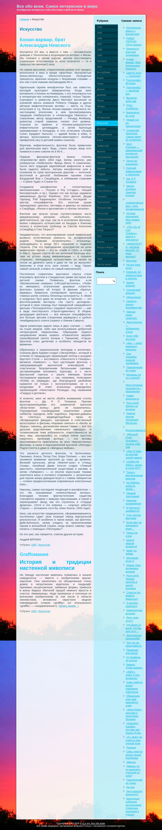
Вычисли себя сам (131, 99)
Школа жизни (104, 264)
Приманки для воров (132, 652)
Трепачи (131, 747)
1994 (99, 27)
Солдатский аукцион (133, 291)
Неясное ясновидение (133, 502)
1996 (99, 38)
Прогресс (102, 196)
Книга (100, 140)
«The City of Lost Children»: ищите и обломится (133, 233)
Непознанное (104, 157)
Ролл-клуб (102, 213)
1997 (34, 544)
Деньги (100, 89)
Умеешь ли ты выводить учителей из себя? (133, 771)
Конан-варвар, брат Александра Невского (45, 42)
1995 (99, 32)
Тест (99, 236)
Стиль (100, 230)
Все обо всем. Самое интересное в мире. (58, 6)
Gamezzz (102, 61)
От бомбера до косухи (133, 659)
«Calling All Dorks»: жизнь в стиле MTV (134, 465)
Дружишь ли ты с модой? (133, 376)
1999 (99, 55)
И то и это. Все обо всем (92, 823)
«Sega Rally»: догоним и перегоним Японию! (134, 714)
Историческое (104, 134)
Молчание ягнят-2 (132, 559)
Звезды (101, 106)
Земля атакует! (130, 284)
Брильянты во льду (132, 114)
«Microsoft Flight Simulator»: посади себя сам (133, 441)
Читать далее (68, 605)
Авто (99, 66)
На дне (130, 787)
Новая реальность (132, 397)
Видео (100, 78)
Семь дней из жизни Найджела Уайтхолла (134, 687)
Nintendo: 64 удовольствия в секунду (134, 275)
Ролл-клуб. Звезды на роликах (132, 406)
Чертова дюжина (106, 253)
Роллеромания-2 (135, 430)
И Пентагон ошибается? (133, 509)
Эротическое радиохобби (133, 637)
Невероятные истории (134, 612)
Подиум (101, 174)
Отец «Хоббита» (132, 107)
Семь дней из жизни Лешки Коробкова (134, 754)
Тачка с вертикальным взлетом (134, 475)
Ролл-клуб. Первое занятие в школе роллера (132, 582)
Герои (100, 83)
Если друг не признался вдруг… (133, 525)
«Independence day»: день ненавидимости (135, 206)
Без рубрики (103, 72)
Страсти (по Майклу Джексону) (133, 595)
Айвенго (131, 762)
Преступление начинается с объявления (134, 388)
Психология (103, 202)
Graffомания (34, 554)
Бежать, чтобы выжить (134, 666)
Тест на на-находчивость (134, 644)
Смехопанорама (106, 219)
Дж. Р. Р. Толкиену (131, 180)
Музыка (101, 151)
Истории (101, 128)
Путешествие (104, 207)
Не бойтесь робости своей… (133, 485)
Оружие (101, 168)
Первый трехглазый (132, 495)
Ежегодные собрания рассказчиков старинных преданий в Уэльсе (133, 806)
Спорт (100, 224)
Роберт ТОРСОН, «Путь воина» (134, 41)
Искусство (44, 544)
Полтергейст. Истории (134, 82)
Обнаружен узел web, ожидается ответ (133, 701)
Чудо (99, 258)
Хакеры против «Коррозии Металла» (132, 418)
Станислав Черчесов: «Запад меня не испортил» (133, 135)
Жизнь (100, 100)
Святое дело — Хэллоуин (133, 74)
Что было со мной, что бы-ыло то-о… (134, 628)
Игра (99, 111)
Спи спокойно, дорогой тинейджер (132, 358)
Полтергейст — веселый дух (133, 90)
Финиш (100, 241)
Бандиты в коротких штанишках (132, 52)
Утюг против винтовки (133, 517)
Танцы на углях (131, 534)
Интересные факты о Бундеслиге (133, 31)
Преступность (104, 190)
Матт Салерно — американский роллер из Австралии (134, 150)
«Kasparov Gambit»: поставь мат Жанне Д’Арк (133, 728)
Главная (24, 19)
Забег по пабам (131, 552)
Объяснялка (133, 297)
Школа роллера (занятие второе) (131, 191)
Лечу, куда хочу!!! (132, 619)
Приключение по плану (134, 369)
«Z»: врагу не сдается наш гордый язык (134, 740)
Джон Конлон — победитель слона (134, 327)
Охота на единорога (132, 162)
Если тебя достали (132, 337)
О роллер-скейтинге (132, 605)
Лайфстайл (103, 145)
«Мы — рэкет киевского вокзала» (134, 346)
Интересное (103, 117)
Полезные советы (102, 182)
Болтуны (131, 260)
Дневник (101, 95)
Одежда (101, 162)
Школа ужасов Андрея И (131, 543)
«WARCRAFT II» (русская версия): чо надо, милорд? (134, 250)
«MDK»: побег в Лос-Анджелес (133, 675)
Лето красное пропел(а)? (134, 793)
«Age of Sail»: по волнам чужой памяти (134, 454)
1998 (99, 49)
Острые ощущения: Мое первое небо (133, 218)
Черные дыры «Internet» (131, 315)
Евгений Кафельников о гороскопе (133, 171)
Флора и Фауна (105, 247)
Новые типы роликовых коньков (133, 568)
